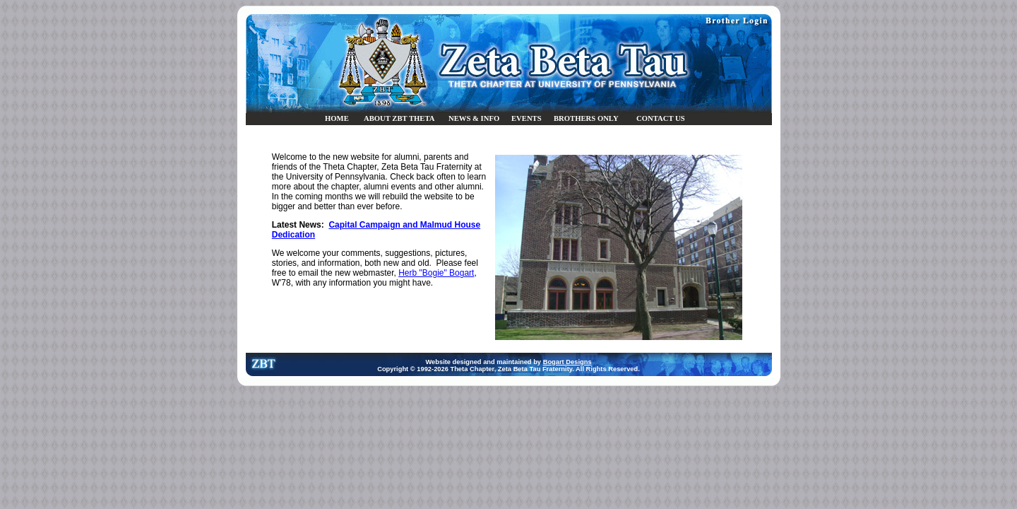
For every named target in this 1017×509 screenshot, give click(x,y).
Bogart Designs (567, 361)
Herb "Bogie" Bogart (436, 273)
